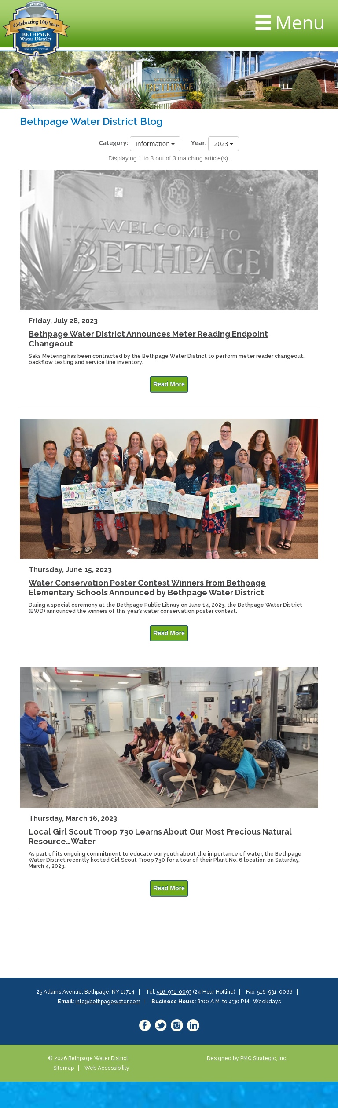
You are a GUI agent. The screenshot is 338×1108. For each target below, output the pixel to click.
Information (155, 143)
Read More (169, 384)
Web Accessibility (106, 1068)
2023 (223, 143)
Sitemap (63, 1068)
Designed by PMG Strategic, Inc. (247, 1058)
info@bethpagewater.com (107, 1002)
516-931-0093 (174, 992)
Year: (199, 142)
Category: (114, 142)
